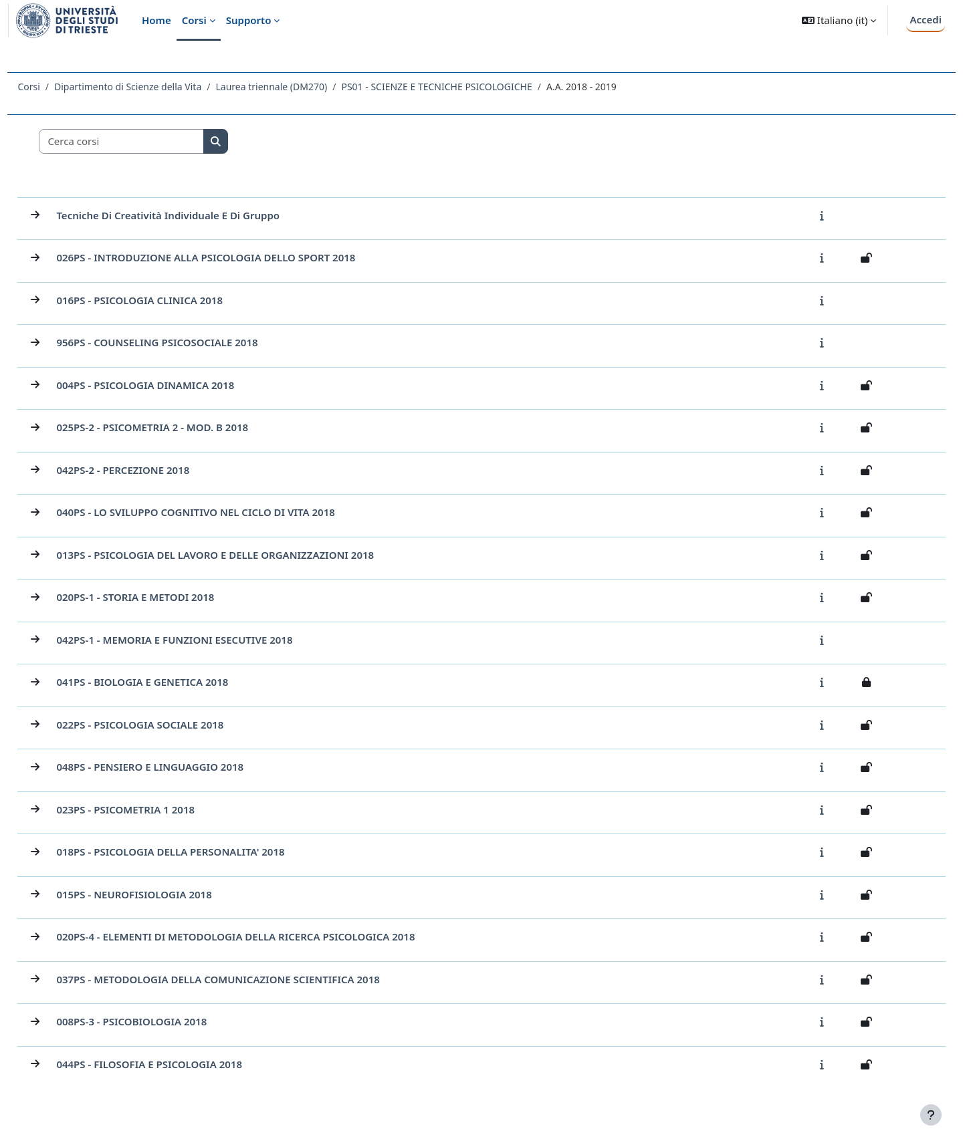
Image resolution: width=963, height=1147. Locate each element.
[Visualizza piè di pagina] (931, 1115)
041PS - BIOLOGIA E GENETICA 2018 (172, 681)
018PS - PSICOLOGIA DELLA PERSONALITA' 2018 (200, 851)
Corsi (58, 86)
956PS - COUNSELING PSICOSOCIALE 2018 (187, 342)
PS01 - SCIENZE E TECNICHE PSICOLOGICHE (466, 86)
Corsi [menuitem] (194, 20)
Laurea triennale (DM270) (301, 86)
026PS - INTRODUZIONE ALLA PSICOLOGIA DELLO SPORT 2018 (235, 257)
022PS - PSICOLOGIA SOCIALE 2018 (169, 724)
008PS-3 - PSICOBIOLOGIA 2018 (161, 1021)
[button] (839, 20)
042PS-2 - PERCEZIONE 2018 (152, 470)
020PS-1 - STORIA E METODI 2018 (165, 597)
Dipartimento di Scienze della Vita (157, 86)
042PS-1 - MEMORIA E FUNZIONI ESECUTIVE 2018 (204, 639)
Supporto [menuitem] (249, 20)
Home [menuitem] (156, 20)
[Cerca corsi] (152, 141)
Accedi (925, 19)
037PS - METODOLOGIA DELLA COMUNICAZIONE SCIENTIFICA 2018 (247, 979)
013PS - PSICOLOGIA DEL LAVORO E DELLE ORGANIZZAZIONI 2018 (245, 554)
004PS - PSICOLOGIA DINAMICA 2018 (175, 385)
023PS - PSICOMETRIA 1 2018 (155, 809)
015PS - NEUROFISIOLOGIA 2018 (163, 894)
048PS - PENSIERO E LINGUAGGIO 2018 (180, 766)
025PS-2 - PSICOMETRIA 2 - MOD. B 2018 (182, 427)
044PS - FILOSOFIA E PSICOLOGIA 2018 (179, 1064)
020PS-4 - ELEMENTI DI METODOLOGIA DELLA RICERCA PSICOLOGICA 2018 (265, 936)
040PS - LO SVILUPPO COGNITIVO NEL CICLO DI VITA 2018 (225, 512)
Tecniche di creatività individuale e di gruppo (198, 215)
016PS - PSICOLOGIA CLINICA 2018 (169, 300)
